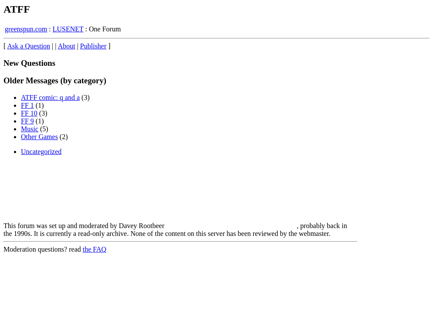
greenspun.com (26, 29)
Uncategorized (41, 151)
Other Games (39, 136)
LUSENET (68, 29)
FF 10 (29, 113)
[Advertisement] (393, 174)
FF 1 (27, 105)
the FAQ (94, 249)
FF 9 (27, 121)
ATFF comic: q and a (50, 97)
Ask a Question (28, 46)
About (66, 46)
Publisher (93, 46)
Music (29, 129)
